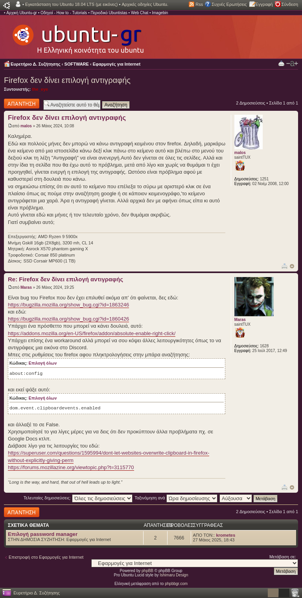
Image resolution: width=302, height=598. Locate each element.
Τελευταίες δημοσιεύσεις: (78, 497)
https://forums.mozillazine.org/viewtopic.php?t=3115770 (71, 467)
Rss (199, 4)
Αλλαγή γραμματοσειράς (292, 63)
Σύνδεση (290, 4)
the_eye (40, 89)
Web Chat (139, 13)
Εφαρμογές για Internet (116, 64)
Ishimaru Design (174, 575)
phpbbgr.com (176, 583)
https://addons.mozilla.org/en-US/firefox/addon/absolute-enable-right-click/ (91, 333)
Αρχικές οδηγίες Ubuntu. (145, 4)
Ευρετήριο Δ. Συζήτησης (36, 64)
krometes (225, 535)
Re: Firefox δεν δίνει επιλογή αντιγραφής (65, 279)
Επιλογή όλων (43, 363)
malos (26, 126)
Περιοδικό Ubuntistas (108, 13)
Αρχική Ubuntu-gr (21, 13)
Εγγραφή (264, 4)
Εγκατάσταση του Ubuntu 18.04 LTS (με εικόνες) (71, 4)
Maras (26, 287)
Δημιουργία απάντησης (21, 103)
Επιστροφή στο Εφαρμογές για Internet (46, 557)
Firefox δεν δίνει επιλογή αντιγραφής (67, 80)
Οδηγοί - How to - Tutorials (64, 13)
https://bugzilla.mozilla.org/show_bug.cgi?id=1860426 (68, 319)
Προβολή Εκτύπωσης (281, 63)
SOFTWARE (76, 64)
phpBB (147, 571)
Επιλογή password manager (42, 534)
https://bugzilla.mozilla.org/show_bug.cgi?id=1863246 (68, 305)
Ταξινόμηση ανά (175, 497)
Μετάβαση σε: (282, 556)
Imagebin (160, 13)
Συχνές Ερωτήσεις (229, 4)
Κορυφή (292, 266)
